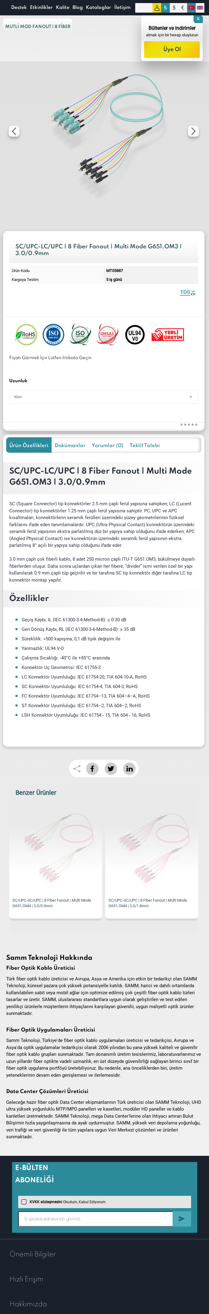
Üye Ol (172, 49)
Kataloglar (98, 7)
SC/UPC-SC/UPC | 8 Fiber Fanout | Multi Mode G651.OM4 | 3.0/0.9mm (51, 903)
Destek (19, 7)
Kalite (62, 7)
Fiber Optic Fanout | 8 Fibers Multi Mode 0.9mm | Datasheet (187, 292)
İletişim (122, 7)
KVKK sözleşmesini (46, 1202)
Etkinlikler (41, 7)
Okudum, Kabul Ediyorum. (64, 1202)
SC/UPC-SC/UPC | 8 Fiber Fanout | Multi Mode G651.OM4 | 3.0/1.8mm (147, 903)
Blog (78, 7)
